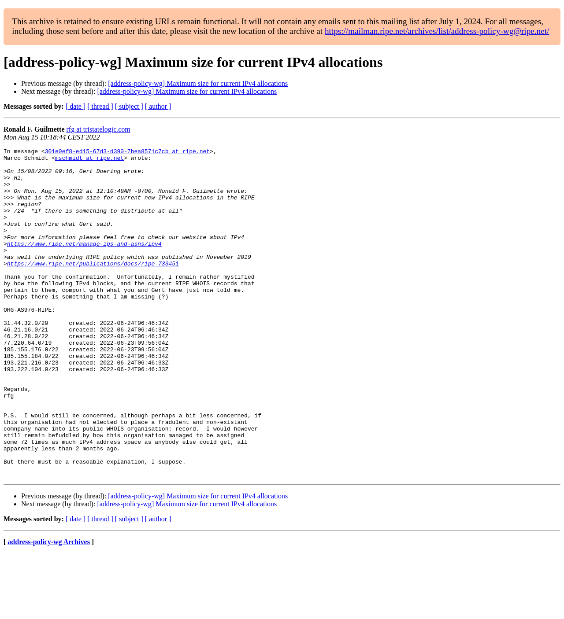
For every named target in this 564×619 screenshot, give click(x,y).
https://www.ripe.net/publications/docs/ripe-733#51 (93, 287)
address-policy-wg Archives (48, 608)
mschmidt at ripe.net (89, 160)
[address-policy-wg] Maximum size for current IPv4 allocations (198, 83)
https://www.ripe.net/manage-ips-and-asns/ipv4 (84, 263)
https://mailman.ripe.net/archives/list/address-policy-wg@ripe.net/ (437, 31)
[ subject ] (129, 106)
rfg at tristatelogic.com (98, 129)
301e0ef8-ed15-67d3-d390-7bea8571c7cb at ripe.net (127, 152)
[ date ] (75, 106)
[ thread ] (100, 106)
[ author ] (158, 106)
